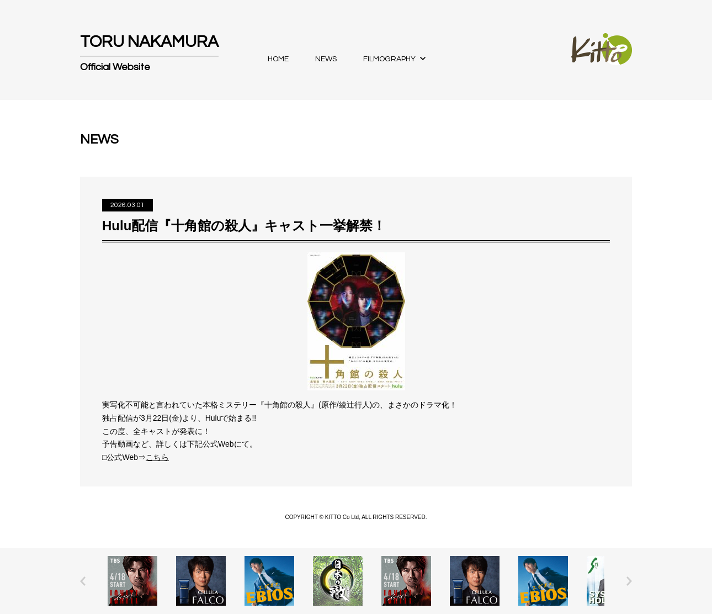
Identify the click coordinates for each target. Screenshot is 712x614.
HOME (278, 59)
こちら (157, 457)
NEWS (326, 59)
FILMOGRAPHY (389, 59)
